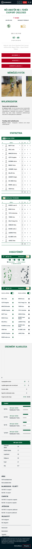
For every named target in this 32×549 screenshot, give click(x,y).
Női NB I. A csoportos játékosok (9, 512)
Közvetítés (16, 61)
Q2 (13, 259)
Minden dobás (12, 262)
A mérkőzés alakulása (16, 66)
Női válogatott (5, 522)
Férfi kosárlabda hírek (7, 479)
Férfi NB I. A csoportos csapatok (9, 499)
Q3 (18, 259)
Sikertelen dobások (17, 263)
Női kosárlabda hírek (6, 482)
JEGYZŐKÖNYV (16, 55)
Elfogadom (26, 546)
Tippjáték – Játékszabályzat (5, 535)
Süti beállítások (18, 546)
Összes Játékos (6, 293)
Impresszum (4, 527)
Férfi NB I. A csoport (6, 489)
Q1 (9, 259)
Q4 (22, 259)
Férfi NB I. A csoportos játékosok (9, 509)
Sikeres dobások (21, 262)
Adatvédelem (5, 531)
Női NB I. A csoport (6, 492)
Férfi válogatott (5, 519)
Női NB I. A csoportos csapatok (9, 502)
